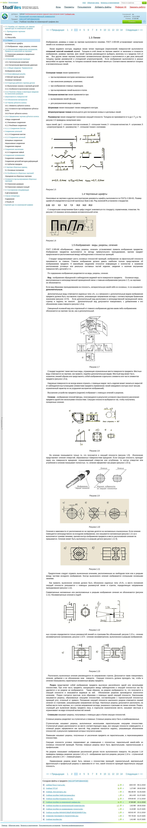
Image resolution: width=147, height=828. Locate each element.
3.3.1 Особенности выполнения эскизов (20, 78)
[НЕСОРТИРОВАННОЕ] (29, 19)
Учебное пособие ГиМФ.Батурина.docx (60, 795)
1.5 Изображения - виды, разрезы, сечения (21, 36)
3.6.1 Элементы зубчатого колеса (17, 95)
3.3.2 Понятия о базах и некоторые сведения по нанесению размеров (21, 82)
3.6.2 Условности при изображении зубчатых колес (21, 99)
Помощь (4, 825)
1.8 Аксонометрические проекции (17, 49)
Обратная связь (93, 3)
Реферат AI (120, 7)
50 (119, 788)
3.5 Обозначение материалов (16, 89)
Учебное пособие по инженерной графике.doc (63, 802)
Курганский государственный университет (37, 16)
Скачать (132, 22)
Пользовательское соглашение (49, 825)
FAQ (84, 3)
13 (117, 30)
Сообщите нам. (70, 14)
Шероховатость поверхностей (16, 86)
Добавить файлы (103, 7)
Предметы (69, 7)
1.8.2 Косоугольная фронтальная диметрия (21, 55)
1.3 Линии (8, 30)
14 (121, 30)
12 (113, 30)
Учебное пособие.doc (54, 819)
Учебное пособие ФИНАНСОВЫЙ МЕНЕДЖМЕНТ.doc (66, 812)
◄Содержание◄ (2, 65)
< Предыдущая (57, 30)
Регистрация (13, 2)
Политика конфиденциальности (73, 825)
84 (119, 802)
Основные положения (13, 70)
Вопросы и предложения (110, 3)
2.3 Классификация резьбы (15, 64)
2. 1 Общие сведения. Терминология (18, 58)
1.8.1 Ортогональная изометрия (17, 52)
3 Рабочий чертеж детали (14, 67)
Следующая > (132, 30)
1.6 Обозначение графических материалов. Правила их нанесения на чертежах (21, 40)
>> (141, 30)
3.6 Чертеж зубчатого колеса (15, 92)
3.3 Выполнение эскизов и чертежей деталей (22, 75)
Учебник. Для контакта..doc (56, 792)
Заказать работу (137, 7)
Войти (5, 2)
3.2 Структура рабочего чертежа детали (20, 72)
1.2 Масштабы (10, 27)
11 (109, 30)
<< (47, 30)
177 (118, 806)
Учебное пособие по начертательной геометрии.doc (65, 806)
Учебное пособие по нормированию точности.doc (64, 809)
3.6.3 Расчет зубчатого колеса (16, 103)
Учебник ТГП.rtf (51, 788)
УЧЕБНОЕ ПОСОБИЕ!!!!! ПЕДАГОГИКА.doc (62, 816)
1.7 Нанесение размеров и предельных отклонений (19, 45)
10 (105, 30)
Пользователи (84, 7)
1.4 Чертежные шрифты (14, 33)
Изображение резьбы (13, 61)
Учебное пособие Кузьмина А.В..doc (59, 799)
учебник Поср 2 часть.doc (55, 785)
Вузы (58, 7)
